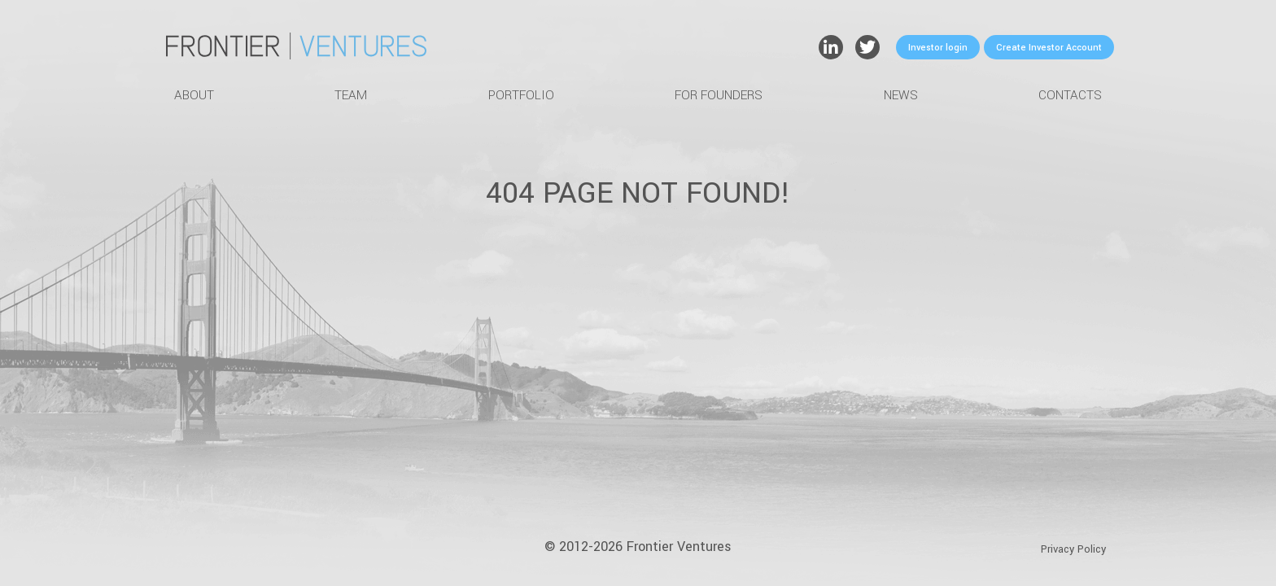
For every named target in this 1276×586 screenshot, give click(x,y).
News (901, 95)
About (194, 95)
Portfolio (521, 95)
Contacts (1070, 95)
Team (350, 95)
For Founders (719, 95)
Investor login (938, 48)
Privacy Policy (1073, 549)
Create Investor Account (1049, 48)
